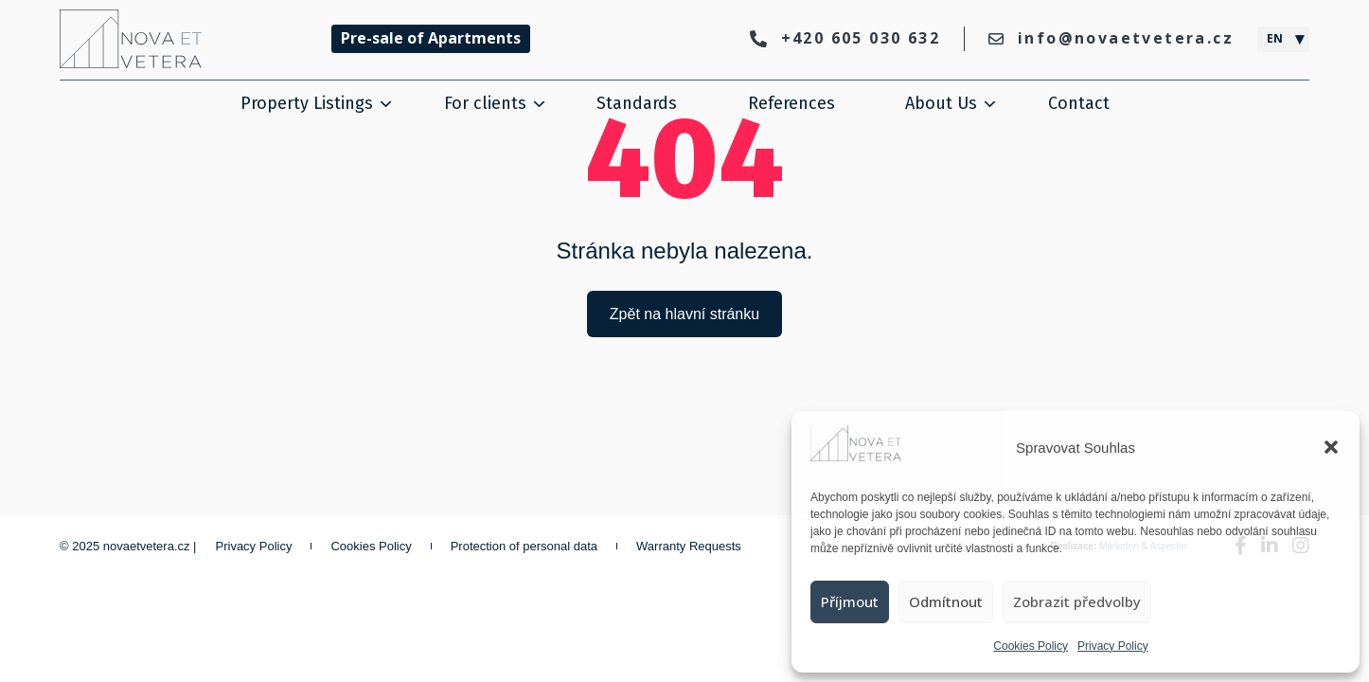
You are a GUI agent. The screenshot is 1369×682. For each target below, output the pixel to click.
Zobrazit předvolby (1077, 601)
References (791, 103)
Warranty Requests (688, 546)
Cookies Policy (1030, 646)
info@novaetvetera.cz (1111, 37)
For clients (485, 103)
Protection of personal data (524, 546)
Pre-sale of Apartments (431, 37)
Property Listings (306, 103)
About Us (941, 103)
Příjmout (850, 601)
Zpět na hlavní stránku (684, 314)
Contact (1079, 103)
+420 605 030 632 (845, 37)
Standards (636, 103)
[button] (1331, 447)
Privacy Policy (1112, 646)
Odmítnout (946, 601)
